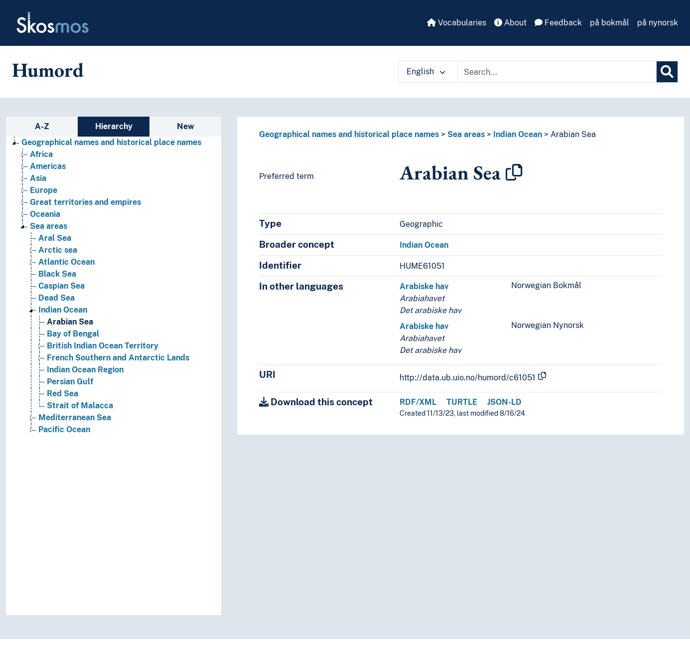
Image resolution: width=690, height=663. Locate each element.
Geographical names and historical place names (349, 134)
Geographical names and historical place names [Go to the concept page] (111, 142)
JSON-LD (504, 402)
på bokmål (609, 22)
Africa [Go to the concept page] (41, 154)
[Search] (667, 72)
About (510, 22)
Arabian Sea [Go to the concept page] (70, 322)
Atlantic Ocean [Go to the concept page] (66, 262)
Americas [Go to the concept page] (48, 166)
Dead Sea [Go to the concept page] (56, 298)
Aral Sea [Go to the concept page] (54, 238)
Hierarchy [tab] (114, 126)
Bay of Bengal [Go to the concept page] (73, 333)
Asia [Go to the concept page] (38, 178)
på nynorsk (657, 22)
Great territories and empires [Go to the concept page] (85, 202)
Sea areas (466, 134)
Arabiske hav (424, 286)
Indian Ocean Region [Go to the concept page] (85, 369)
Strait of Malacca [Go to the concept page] (80, 405)
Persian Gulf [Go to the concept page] (70, 381)
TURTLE (461, 402)
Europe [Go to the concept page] (43, 190)
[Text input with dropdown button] (557, 72)
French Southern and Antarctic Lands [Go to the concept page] (118, 357)
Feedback (558, 22)
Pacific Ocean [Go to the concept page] (64, 429)
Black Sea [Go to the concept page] (57, 274)
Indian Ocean (517, 134)
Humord (48, 70)
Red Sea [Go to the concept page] (62, 393)
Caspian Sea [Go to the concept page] (61, 286)
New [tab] (185, 126)
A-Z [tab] (42, 126)
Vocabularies (456, 22)
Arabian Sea (573, 134)
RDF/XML (418, 402)
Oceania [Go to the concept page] (45, 214)
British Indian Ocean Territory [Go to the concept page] (102, 345)
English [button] (426, 71)
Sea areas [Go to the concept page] (48, 226)
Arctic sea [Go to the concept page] (57, 250)
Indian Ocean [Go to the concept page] (62, 310)
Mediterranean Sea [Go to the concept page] (74, 417)
